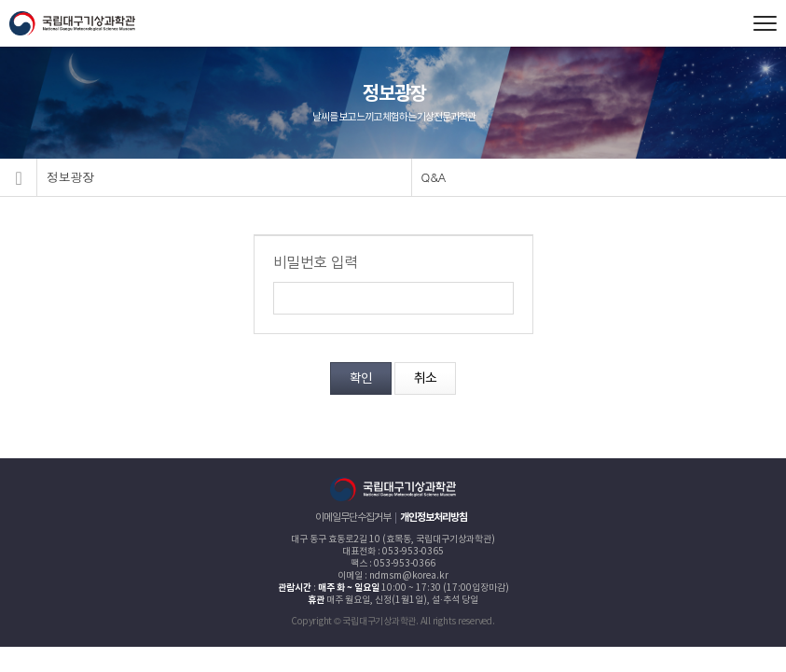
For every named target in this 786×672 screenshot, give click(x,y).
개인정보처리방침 (433, 517)
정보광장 (70, 177)
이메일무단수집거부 (353, 517)
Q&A (434, 177)
